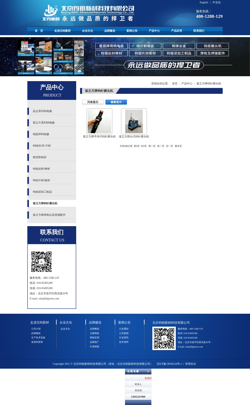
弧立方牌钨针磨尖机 (45, 203)
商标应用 (94, 337)
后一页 (169, 146)
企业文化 (87, 30)
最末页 (178, 146)
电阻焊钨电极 (41, 134)
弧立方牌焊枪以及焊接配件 (49, 214)
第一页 (151, 146)
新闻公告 (132, 30)
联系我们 (198, 30)
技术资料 (124, 342)
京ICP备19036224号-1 (169, 363)
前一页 (160, 146)
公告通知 (124, 328)
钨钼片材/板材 (41, 180)
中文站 (216, 2)
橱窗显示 (116, 102)
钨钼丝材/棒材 (41, 168)
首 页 (39, 30)
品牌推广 (94, 342)
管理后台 (190, 363)
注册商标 (94, 333)
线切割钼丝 (39, 157)
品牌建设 (109, 30)
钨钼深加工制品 (42, 191)
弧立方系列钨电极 (44, 122)
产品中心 (154, 30)
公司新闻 (124, 333)
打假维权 (94, 346)
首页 (175, 83)
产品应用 (176, 30)
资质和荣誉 (37, 342)
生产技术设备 (38, 337)
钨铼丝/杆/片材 (42, 145)
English (204, 2)
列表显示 (92, 102)
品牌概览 (36, 333)
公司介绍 (36, 328)
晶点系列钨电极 (42, 111)
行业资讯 (124, 337)
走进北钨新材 (62, 30)
